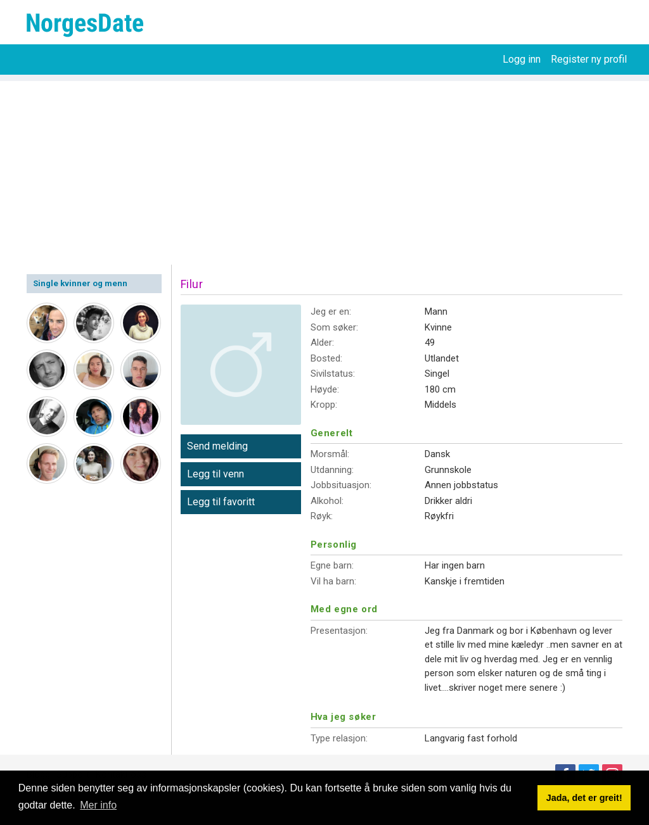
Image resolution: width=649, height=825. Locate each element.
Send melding (217, 446)
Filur (192, 284)
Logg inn (522, 59)
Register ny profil (589, 59)
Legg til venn (215, 474)
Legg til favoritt (221, 502)
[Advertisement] (324, 169)
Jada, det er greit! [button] (584, 798)
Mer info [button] (98, 805)
